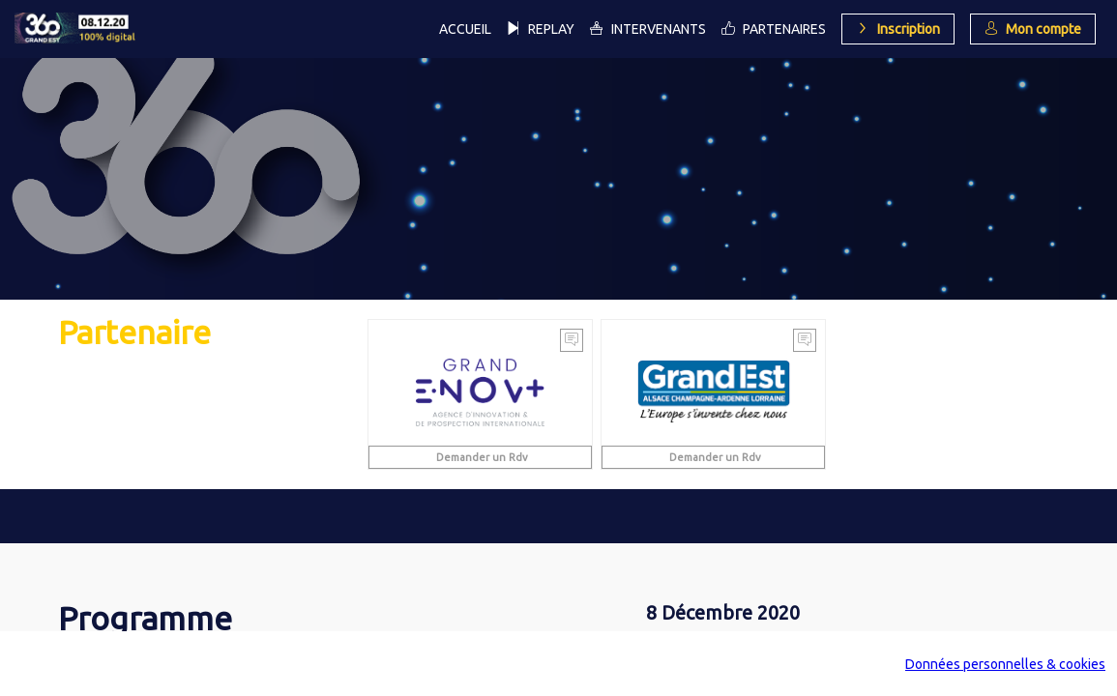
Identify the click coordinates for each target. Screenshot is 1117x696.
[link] (465, 29)
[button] (898, 29)
